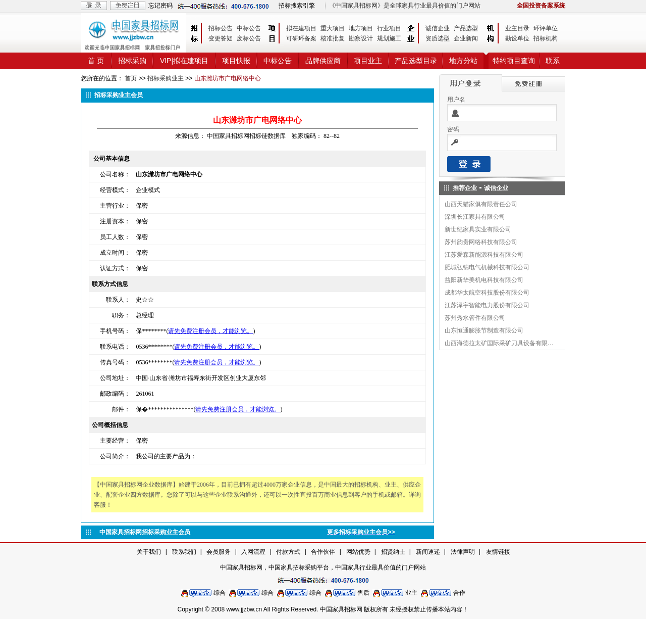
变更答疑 (220, 38)
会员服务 (218, 551)
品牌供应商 (323, 61)
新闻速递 (428, 551)
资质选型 (437, 38)
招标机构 (545, 38)
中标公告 (249, 28)
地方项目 (361, 28)
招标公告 (220, 28)
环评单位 (545, 28)
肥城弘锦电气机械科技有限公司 (487, 267)
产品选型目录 (416, 61)
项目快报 (236, 61)
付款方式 (288, 551)
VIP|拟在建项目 (184, 61)
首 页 (96, 61)
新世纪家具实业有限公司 (478, 229)
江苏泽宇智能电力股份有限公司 (487, 305)
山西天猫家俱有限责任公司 (481, 204)
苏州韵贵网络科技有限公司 (481, 242)
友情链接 (498, 551)
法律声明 (463, 551)
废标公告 (249, 38)
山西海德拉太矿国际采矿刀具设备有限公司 (500, 343)
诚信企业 (437, 28)
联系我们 (184, 551)
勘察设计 (361, 38)
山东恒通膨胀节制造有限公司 (484, 330)
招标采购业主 (165, 78)
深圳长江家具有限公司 (475, 216)
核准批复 (332, 38)
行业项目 (389, 28)
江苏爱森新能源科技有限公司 (484, 254)
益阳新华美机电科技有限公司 (484, 279)
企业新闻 (466, 38)
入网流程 (253, 551)
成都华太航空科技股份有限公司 (487, 292)
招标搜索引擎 (297, 5)
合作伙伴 (323, 551)
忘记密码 (160, 5)
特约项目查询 (514, 61)
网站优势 (358, 551)
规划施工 (389, 38)
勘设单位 (517, 38)
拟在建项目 (301, 28)
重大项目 (332, 28)
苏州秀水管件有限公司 (475, 317)
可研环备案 (301, 38)
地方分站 (463, 61)
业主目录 (517, 28)
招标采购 (132, 61)
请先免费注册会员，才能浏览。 (210, 331)
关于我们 (149, 551)
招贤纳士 (393, 551)
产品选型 (466, 28)
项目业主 (368, 61)
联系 (553, 61)
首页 (131, 78)
